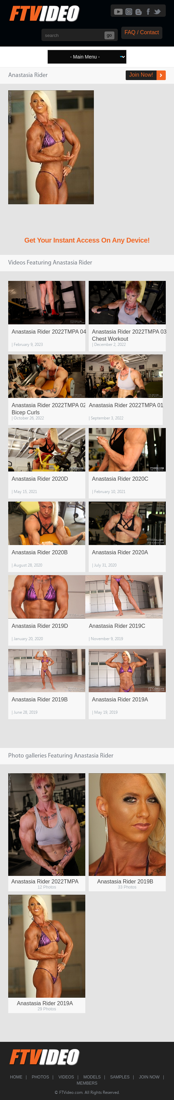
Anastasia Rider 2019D (40, 626)
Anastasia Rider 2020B (40, 552)
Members (87, 1083)
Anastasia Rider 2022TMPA (44, 881)
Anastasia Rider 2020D (40, 479)
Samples (120, 1077)
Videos (66, 1077)
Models (92, 1077)
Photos (40, 1077)
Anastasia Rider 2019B (40, 699)
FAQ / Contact (142, 32)
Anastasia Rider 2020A (120, 552)
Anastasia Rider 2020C (120, 479)
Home (16, 1077)
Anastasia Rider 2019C (117, 626)
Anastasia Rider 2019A (120, 699)
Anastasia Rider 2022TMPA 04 (49, 332)
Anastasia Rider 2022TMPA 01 (126, 405)
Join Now (149, 1077)
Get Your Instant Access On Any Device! (87, 240)
